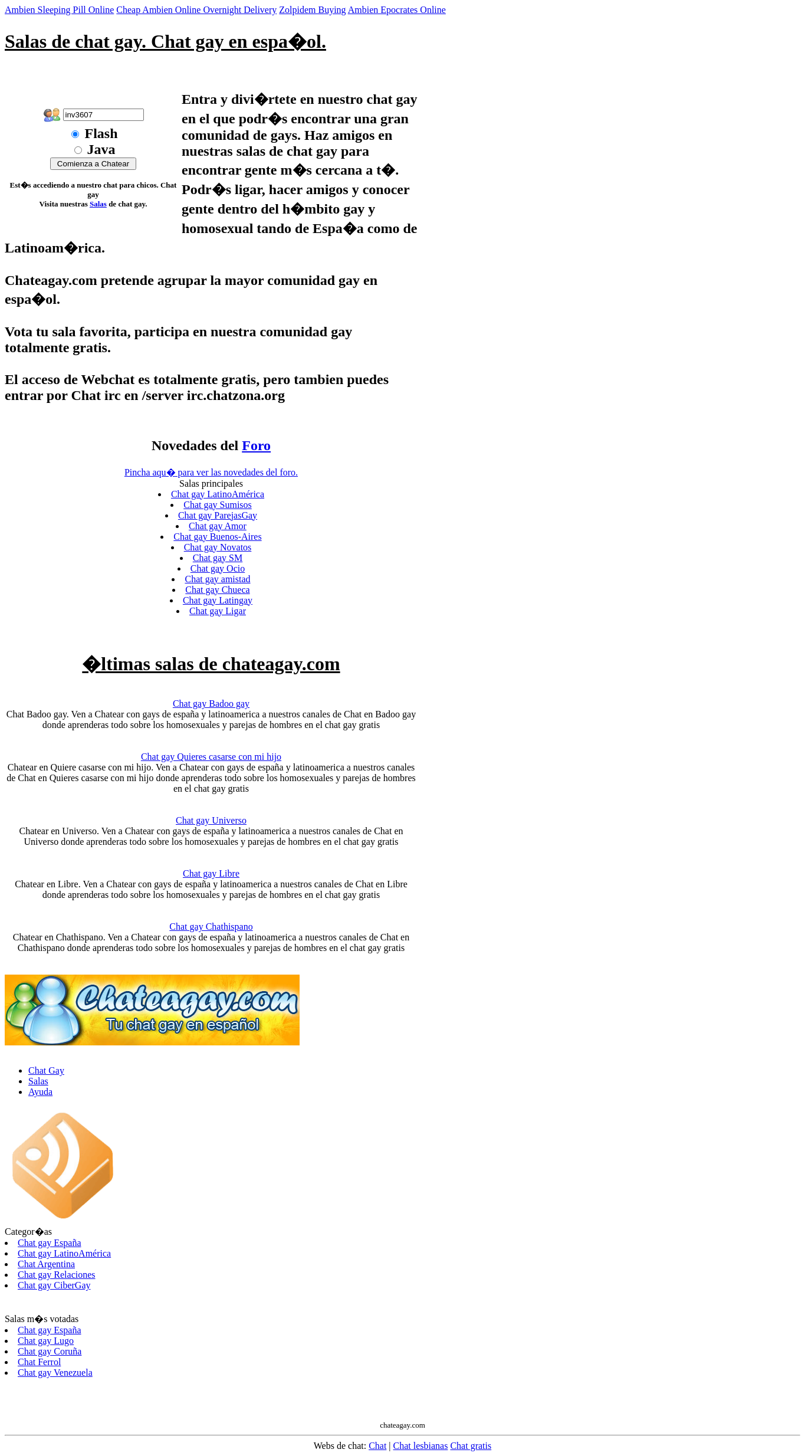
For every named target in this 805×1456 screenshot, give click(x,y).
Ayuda (40, 1092)
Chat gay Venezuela (55, 1373)
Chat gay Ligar (217, 611)
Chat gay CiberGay (54, 1285)
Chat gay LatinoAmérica (217, 494)
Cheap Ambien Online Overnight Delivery (196, 10)
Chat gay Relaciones (57, 1275)
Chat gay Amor (218, 526)
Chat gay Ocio (217, 568)
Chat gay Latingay (217, 600)
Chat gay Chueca (217, 590)
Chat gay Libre (211, 873)
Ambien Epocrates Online (397, 10)
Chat (377, 1446)
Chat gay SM (217, 558)
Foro (256, 445)
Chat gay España (49, 1243)
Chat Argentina (46, 1264)
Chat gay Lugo (46, 1341)
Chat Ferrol (39, 1362)
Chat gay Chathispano (210, 927)
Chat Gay (46, 1070)
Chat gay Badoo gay (211, 704)
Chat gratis (470, 1446)
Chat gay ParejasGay (217, 515)
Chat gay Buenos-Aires (217, 537)
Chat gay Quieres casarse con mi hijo (211, 757)
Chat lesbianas (420, 1446)
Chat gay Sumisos (217, 505)
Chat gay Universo (211, 820)
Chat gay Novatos (218, 547)
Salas (98, 203)
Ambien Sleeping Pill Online (59, 10)
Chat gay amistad (217, 579)
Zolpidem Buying (312, 10)
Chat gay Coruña (49, 1351)
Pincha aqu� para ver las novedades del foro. (211, 472)
